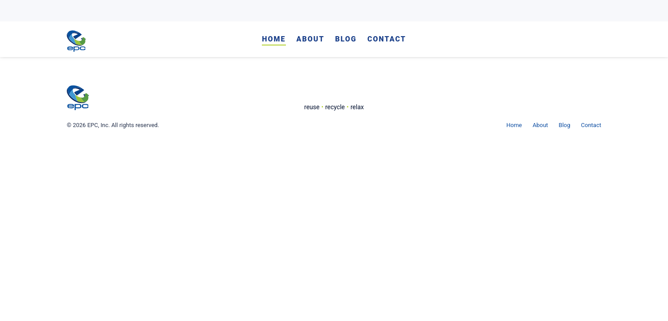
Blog (346, 39)
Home (273, 39)
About (311, 39)
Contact (386, 39)
